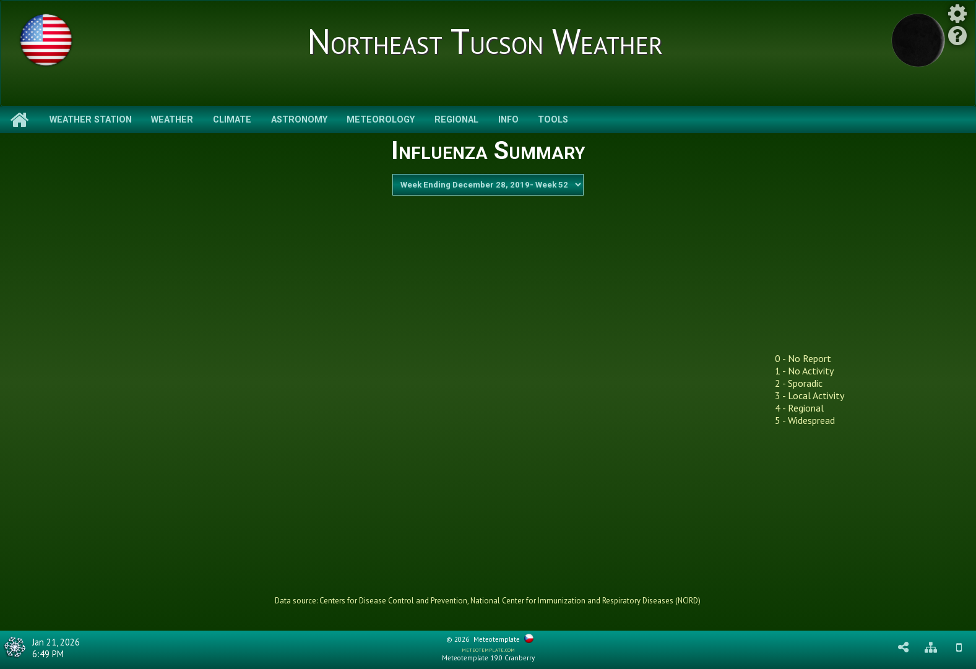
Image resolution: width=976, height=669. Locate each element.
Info (508, 119)
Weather (172, 119)
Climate (232, 119)
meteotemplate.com (488, 649)
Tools (553, 119)
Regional (456, 119)
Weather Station (91, 119)
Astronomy (299, 119)
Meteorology (381, 119)
